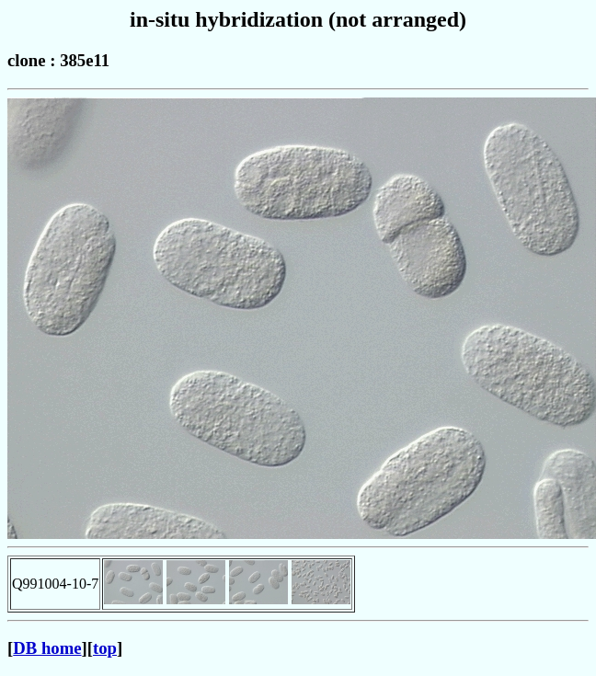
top (105, 648)
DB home (47, 648)
